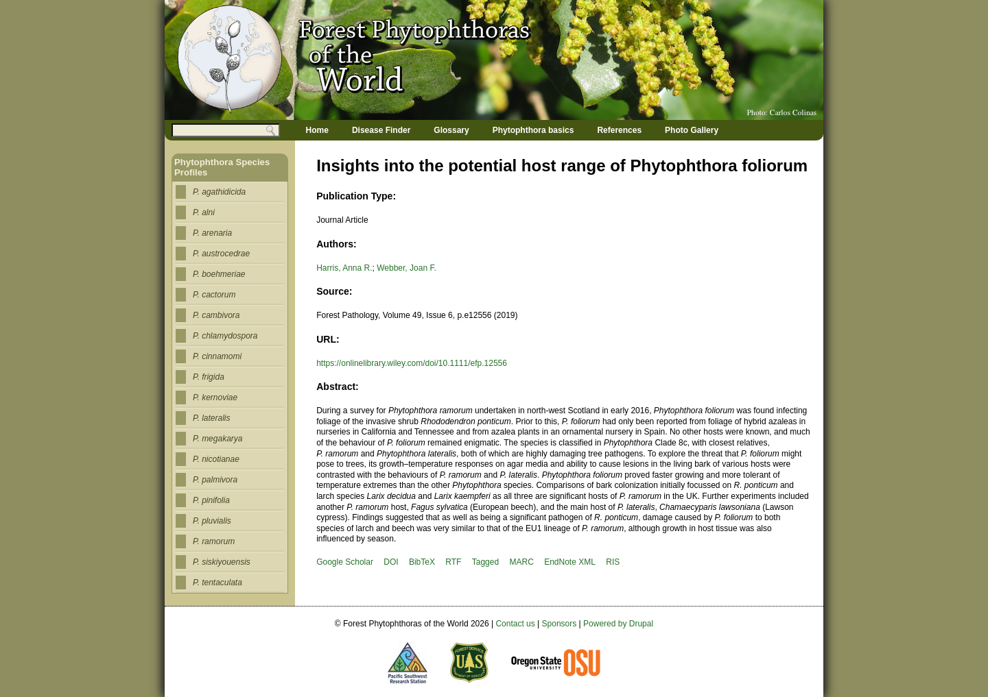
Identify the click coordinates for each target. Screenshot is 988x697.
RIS (613, 562)
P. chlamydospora (225, 336)
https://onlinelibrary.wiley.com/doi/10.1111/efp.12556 (411, 363)
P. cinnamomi (217, 356)
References (619, 130)
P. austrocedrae (221, 253)
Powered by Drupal (618, 623)
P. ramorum (214, 541)
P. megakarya (218, 438)
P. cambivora (216, 315)
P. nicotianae (216, 459)
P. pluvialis (212, 521)
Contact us (514, 623)
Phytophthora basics (533, 130)
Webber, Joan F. (406, 268)
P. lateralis (211, 418)
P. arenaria (212, 233)
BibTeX (422, 562)
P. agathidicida (219, 192)
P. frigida (208, 377)
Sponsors (559, 623)
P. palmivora (215, 480)
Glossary (451, 130)
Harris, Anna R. (344, 268)
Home (317, 130)
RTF (453, 562)
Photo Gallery (691, 130)
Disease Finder (381, 130)
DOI (391, 562)
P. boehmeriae (219, 274)
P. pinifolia (211, 500)
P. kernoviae (215, 397)
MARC (521, 562)
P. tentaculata (217, 582)
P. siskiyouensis (221, 562)
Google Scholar (344, 562)
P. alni (204, 212)
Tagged (485, 562)
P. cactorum (214, 294)
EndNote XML (570, 562)
